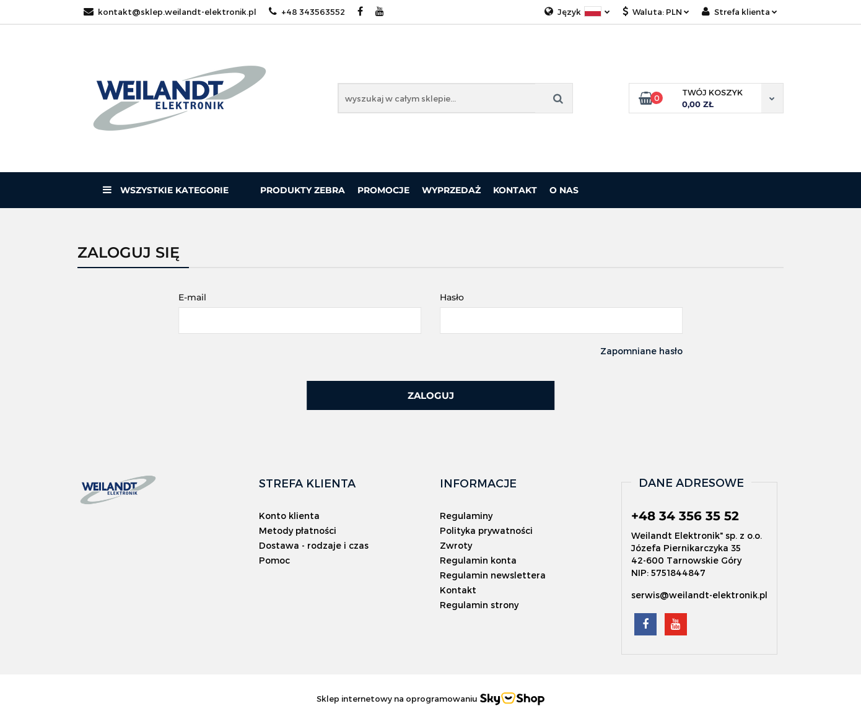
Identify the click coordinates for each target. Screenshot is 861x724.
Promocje (383, 190)
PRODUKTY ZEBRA (302, 190)
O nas (564, 190)
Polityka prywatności (486, 530)
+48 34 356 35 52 (685, 515)
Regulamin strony (479, 605)
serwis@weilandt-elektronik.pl (699, 595)
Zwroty (456, 545)
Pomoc (274, 560)
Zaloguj (431, 395)
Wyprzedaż (451, 190)
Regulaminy (466, 515)
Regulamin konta (478, 560)
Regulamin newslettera (493, 575)
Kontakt (515, 190)
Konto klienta (289, 515)
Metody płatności (297, 530)
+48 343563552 (307, 12)
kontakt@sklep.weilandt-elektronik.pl (170, 12)
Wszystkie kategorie (166, 190)
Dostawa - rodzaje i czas (314, 545)
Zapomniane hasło (641, 351)
